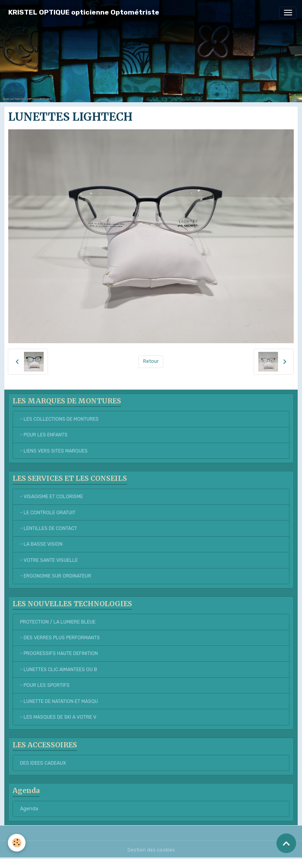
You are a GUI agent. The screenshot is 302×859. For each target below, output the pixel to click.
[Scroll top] (286, 843)
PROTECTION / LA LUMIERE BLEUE (58, 622)
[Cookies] (17, 843)
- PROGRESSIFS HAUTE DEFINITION (59, 653)
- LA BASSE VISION (41, 544)
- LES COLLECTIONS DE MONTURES (59, 419)
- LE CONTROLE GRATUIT (48, 512)
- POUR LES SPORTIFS (45, 685)
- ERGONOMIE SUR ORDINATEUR (55, 576)
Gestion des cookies (151, 850)
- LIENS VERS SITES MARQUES (54, 451)
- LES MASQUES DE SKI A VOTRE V (58, 717)
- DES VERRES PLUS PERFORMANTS (60, 637)
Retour (151, 361)
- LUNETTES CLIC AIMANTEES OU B (58, 669)
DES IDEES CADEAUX (43, 763)
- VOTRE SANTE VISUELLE (49, 560)
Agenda (29, 808)
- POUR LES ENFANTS (44, 435)
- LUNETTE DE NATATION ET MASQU (59, 701)
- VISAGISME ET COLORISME (51, 496)
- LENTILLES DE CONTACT (48, 528)
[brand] (84, 12)
